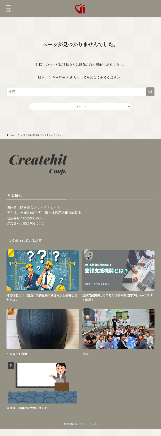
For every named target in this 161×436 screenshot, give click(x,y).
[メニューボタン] (8, 8)
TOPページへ (81, 108)
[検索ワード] (80, 91)
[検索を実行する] (150, 91)
